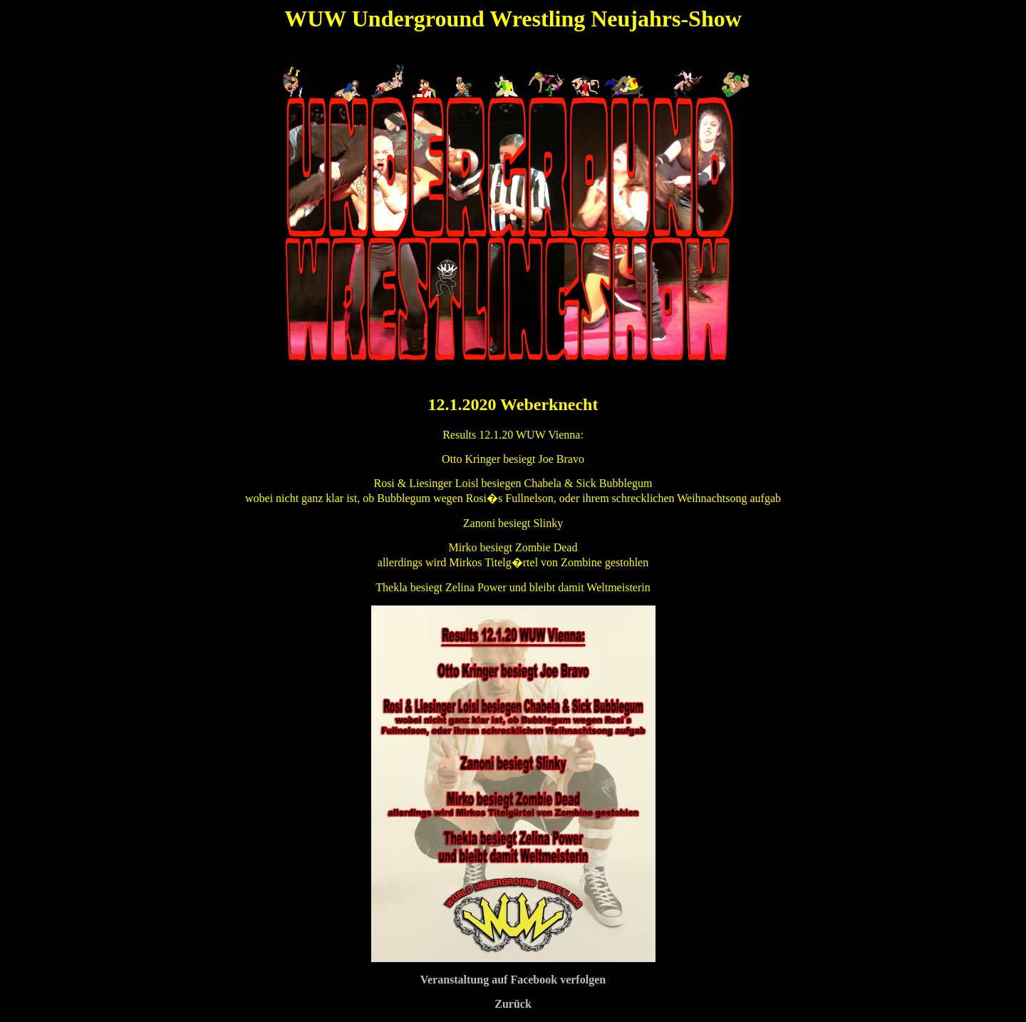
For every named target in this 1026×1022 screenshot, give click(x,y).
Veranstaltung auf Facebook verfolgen (513, 980)
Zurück (513, 1004)
